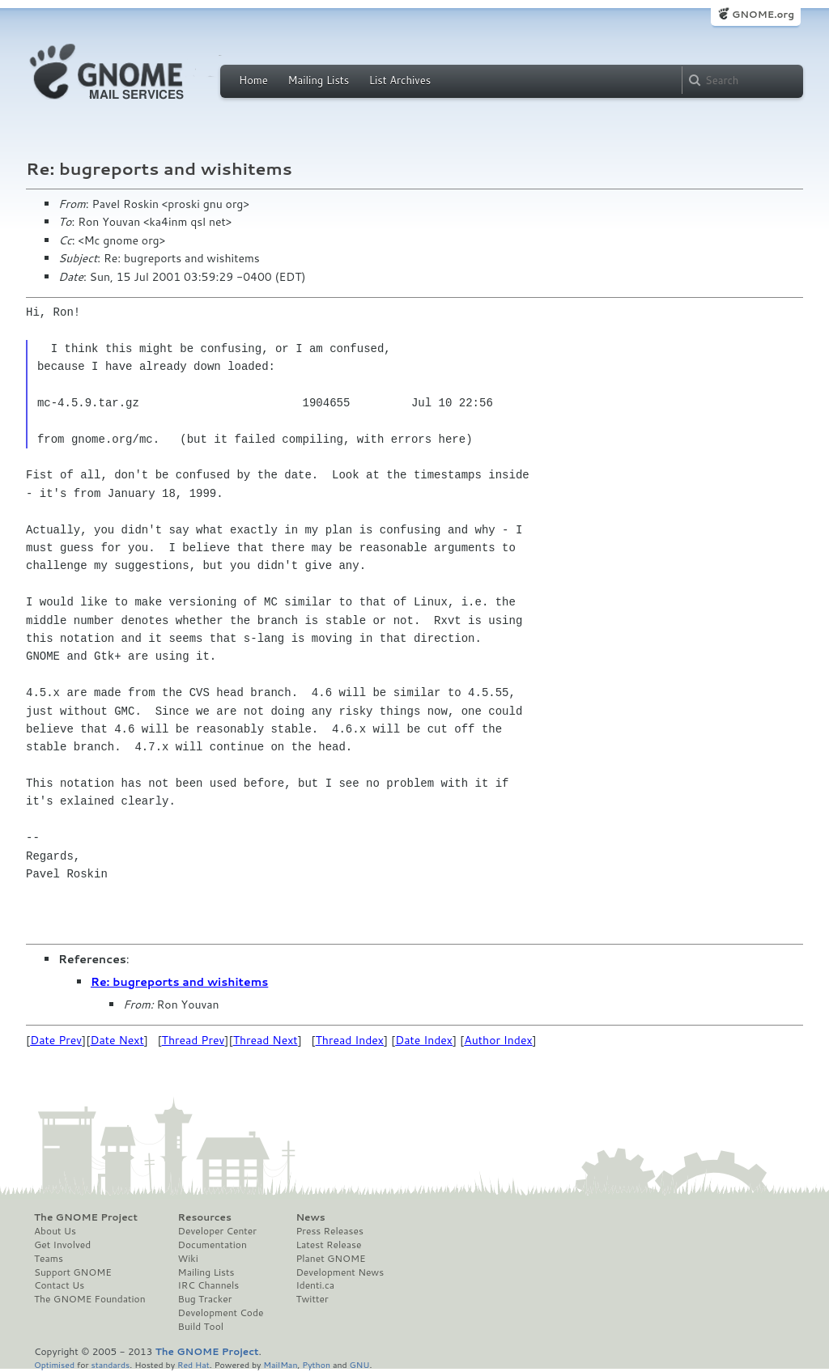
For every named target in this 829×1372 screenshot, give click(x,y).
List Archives (400, 80)
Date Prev (56, 1040)
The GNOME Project (86, 1217)
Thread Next (265, 1040)
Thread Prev (193, 1040)
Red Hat (193, 1364)
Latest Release (328, 1244)
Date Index (424, 1040)
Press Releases (329, 1231)
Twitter (311, 1299)
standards (110, 1364)
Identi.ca (314, 1285)
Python (316, 1364)
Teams (48, 1258)
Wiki (188, 1258)
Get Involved (62, 1244)
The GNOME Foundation (90, 1299)
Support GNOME (73, 1272)
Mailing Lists (318, 80)
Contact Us (59, 1285)
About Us (55, 1231)
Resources (205, 1217)
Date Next (116, 1040)
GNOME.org (763, 14)
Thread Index (350, 1040)
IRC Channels (209, 1285)
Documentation (212, 1244)
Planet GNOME (330, 1258)
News (310, 1217)
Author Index (498, 1040)
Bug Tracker (205, 1299)
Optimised (54, 1364)
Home (253, 80)
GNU (360, 1364)
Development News (339, 1272)
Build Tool (200, 1326)
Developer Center (217, 1231)
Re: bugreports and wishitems (179, 982)
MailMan (280, 1364)
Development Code (221, 1312)
